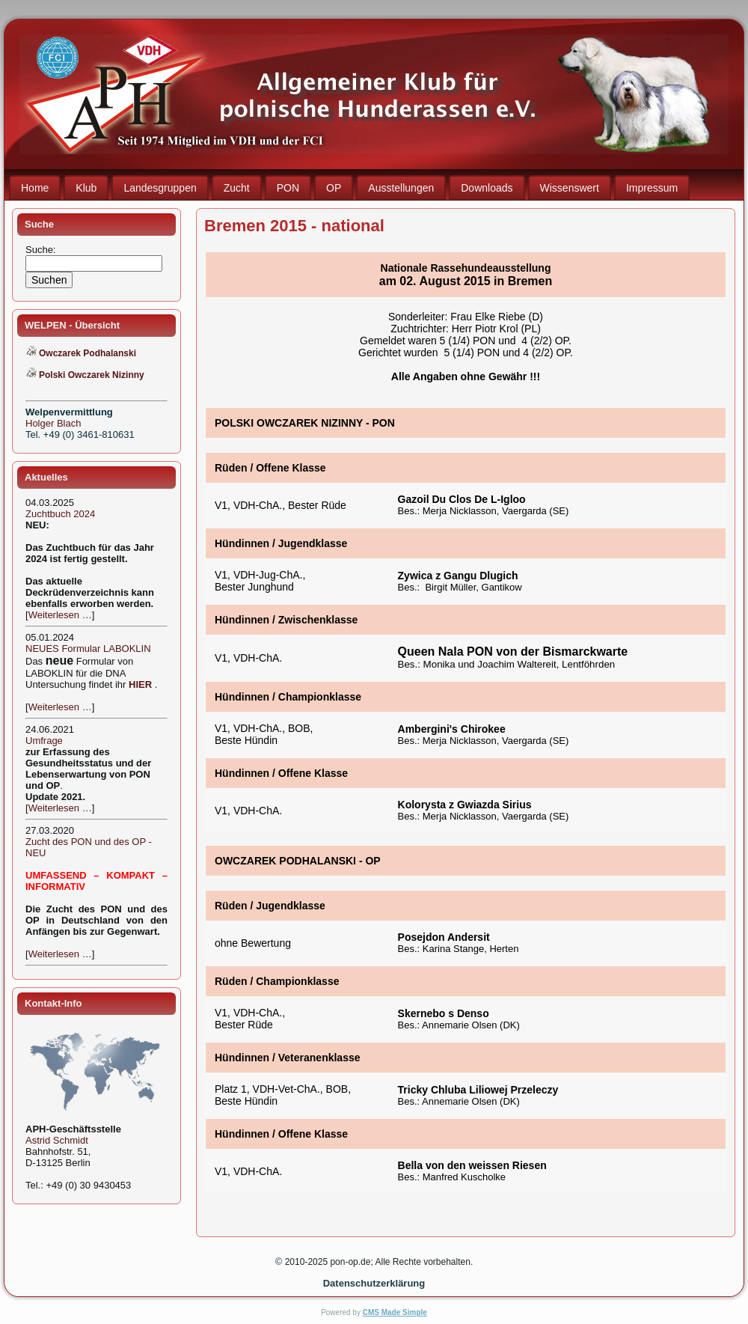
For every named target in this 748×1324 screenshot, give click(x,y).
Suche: (41, 249)
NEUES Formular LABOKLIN (88, 648)
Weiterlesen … (60, 614)
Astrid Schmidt (56, 1140)
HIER (140, 684)
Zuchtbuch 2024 (60, 513)
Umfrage (44, 740)
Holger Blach (53, 423)
